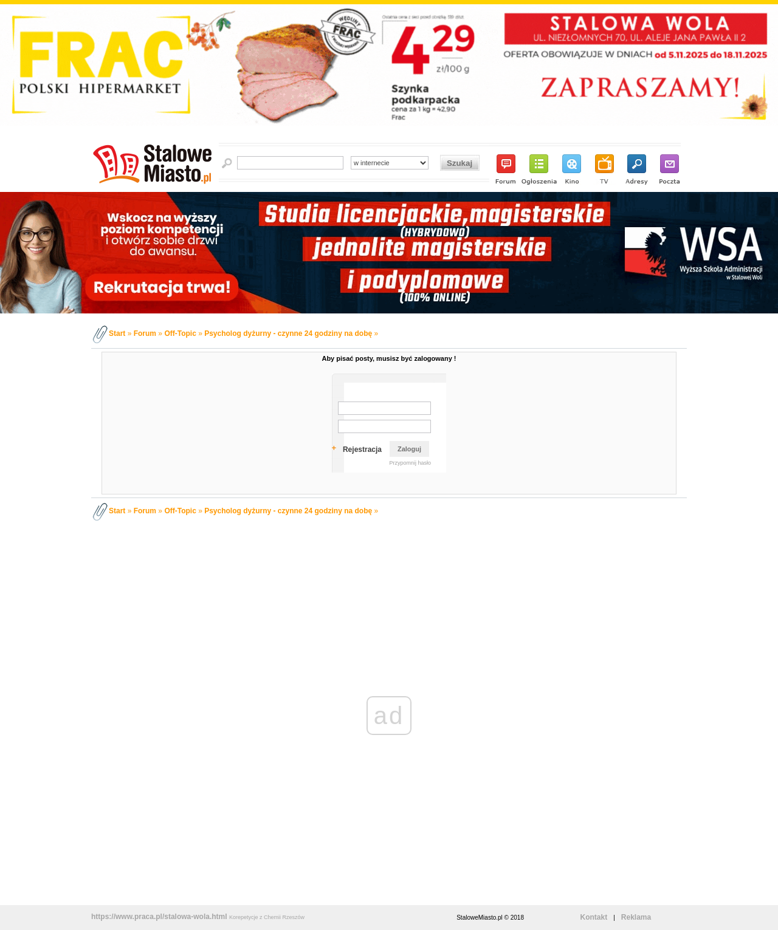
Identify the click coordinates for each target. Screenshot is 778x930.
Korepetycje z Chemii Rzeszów (267, 917)
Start (117, 333)
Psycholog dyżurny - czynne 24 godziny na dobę (288, 333)
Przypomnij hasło (410, 463)
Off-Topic (180, 333)
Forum (145, 333)
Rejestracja (362, 449)
